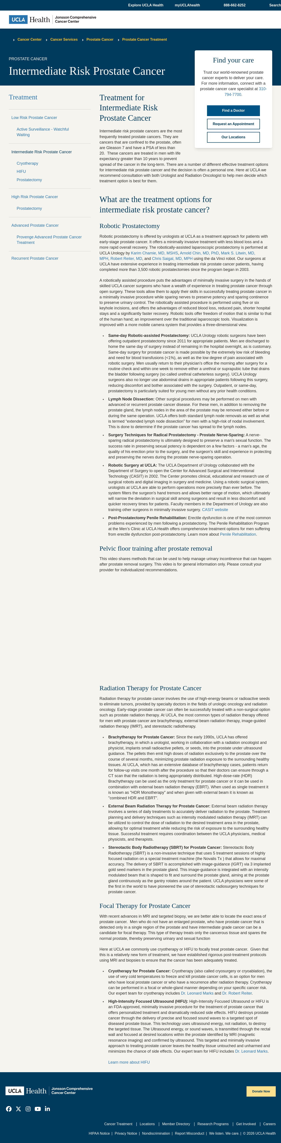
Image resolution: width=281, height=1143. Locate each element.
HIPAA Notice (99, 1133)
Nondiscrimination (156, 1133)
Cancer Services (64, 39)
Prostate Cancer (99, 39)
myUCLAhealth (187, 5)
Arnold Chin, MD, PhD (199, 253)
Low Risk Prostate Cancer (34, 117)
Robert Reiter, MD (126, 258)
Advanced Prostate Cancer (35, 225)
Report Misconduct (189, 1133)
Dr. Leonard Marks (197, 993)
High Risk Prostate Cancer (34, 197)
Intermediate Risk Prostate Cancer (41, 152)
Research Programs (213, 1124)
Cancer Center (29, 39)
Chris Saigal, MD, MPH (172, 258)
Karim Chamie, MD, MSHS (154, 253)
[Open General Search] (274, 5)
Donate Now (261, 1091)
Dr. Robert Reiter (237, 993)
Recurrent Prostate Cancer (34, 258)
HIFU (21, 171)
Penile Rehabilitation (238, 534)
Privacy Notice (126, 1133)
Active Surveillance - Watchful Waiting (43, 132)
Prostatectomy (29, 180)
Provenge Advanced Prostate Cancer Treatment (49, 240)
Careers (269, 1124)
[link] (8, 1108)
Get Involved (246, 1124)
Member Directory (176, 1124)
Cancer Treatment (118, 1124)
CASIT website (215, 510)
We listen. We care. (224, 1133)
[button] (146, 5)
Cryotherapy (27, 163)
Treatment (23, 97)
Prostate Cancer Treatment (144, 39)
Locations (147, 1124)
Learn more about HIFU (129, 1062)
